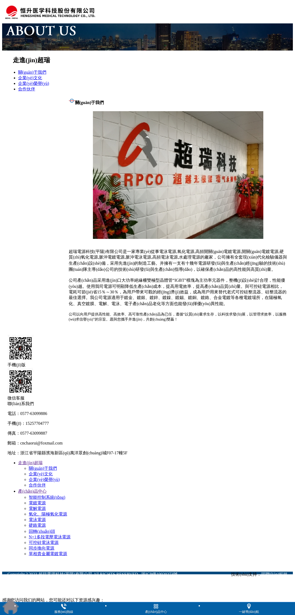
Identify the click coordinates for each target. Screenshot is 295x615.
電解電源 (37, 508)
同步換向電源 (41, 548)
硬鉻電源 (37, 525)
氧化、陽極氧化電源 (48, 514)
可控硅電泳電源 (44, 542)
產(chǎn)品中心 (32, 491)
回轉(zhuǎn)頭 (42, 531)
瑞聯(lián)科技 (274, 574)
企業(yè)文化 (41, 474)
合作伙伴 (37, 485)
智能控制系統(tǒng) (47, 497)
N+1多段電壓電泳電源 (50, 537)
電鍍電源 (37, 503)
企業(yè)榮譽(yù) (44, 479)
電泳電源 (37, 519)
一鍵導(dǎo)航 (249, 612)
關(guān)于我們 (43, 468)
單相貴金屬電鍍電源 (48, 553)
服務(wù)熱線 (63, 612)
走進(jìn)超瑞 (30, 462)
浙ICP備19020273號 (159, 574)
